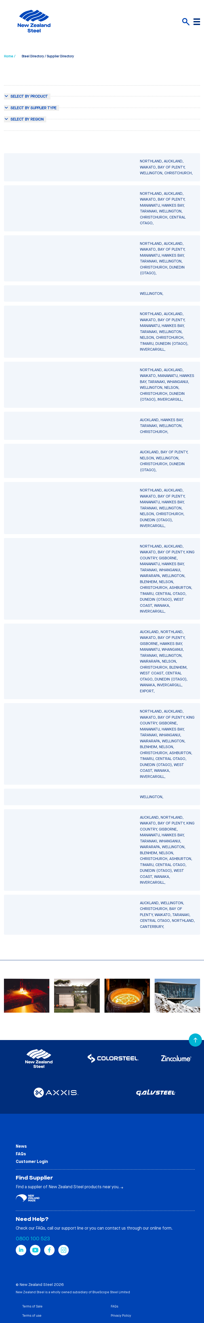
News (21, 1146)
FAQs (21, 1153)
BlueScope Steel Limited (111, 1292)
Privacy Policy (121, 1316)
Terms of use (31, 1316)
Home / (9, 56)
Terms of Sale (32, 1306)
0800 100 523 (33, 1238)
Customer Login (32, 1161)
